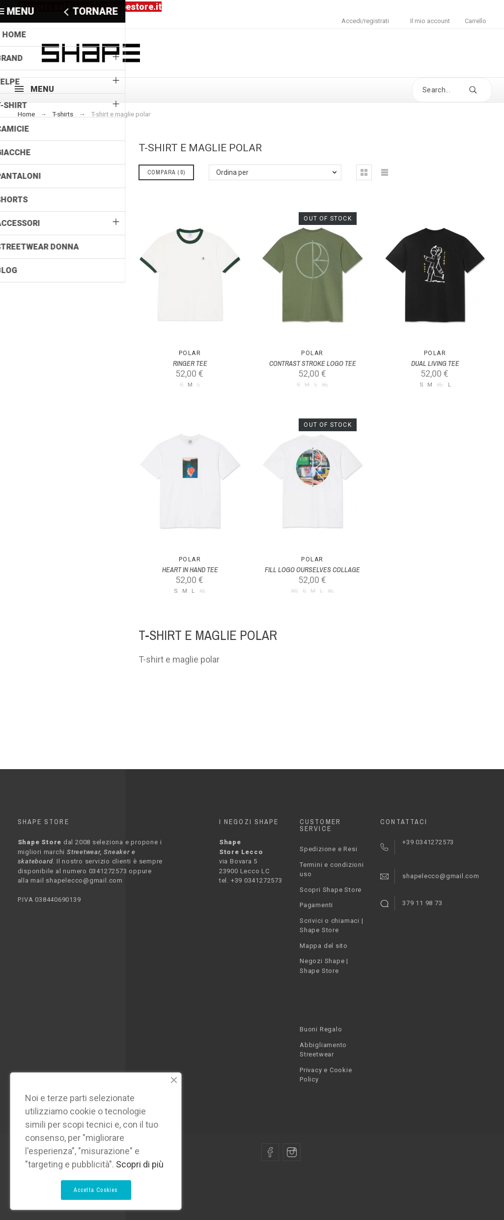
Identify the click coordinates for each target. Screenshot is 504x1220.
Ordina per (232, 172)
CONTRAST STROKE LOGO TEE (312, 363)
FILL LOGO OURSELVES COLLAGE (312, 569)
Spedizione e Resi (328, 849)
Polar (190, 353)
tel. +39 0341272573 (250, 880)
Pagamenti (316, 905)
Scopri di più (140, 1164)
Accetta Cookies (96, 1190)
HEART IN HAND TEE (190, 569)
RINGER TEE (190, 363)
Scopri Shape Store (331, 889)
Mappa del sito (324, 945)
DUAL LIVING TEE (435, 363)
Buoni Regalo (321, 1029)
